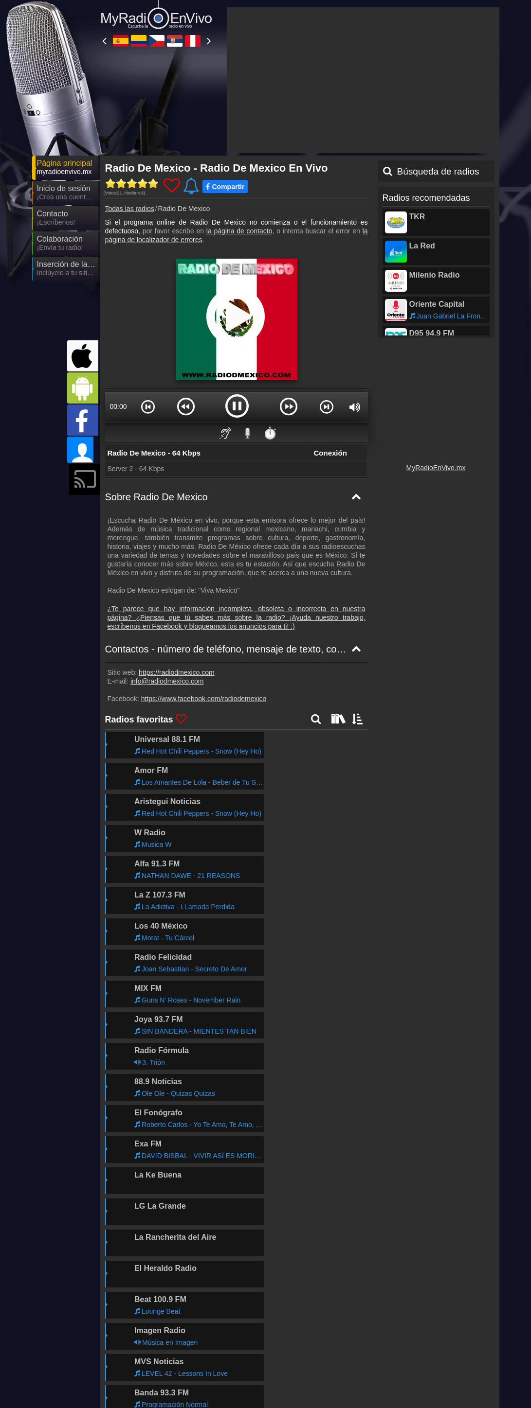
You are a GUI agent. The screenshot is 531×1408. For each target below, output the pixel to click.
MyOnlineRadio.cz (322, 1329)
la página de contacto (239, 143)
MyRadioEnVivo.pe (150, 1343)
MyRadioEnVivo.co (236, 1329)
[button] (148, 319)
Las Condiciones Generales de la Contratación (401, 1311)
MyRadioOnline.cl (408, 1358)
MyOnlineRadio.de (236, 1358)
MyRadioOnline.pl (147, 1372)
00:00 (118, 319)
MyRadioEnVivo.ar (410, 1343)
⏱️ (270, 345)
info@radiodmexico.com (166, 594)
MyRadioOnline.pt (147, 1358)
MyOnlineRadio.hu (236, 1372)
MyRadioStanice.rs (410, 1329)
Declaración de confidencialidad (279, 1311)
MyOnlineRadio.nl (234, 1386)
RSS (483, 1311)
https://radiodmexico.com (177, 585)
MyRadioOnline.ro (409, 1372)
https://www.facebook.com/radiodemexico (204, 611)
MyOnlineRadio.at (147, 1386)
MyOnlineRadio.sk (322, 1386)
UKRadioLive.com (322, 1343)
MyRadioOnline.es (148, 1329)
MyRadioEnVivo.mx (436, 380)
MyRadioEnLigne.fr (324, 1358)
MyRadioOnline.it (233, 1343)
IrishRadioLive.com (324, 1372)
